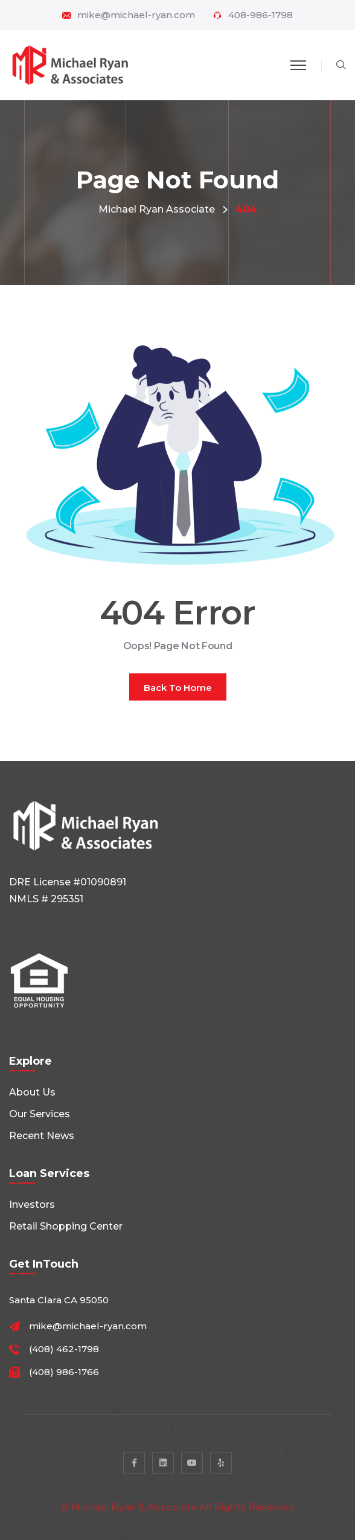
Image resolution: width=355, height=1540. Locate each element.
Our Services (39, 1114)
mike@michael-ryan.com (136, 15)
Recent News (41, 1135)
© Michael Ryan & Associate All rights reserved (177, 1513)
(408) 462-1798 (64, 1349)
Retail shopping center (66, 1226)
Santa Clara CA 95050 (59, 1300)
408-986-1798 (260, 15)
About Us (32, 1092)
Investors (32, 1204)
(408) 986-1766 (64, 1372)
